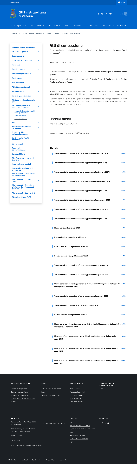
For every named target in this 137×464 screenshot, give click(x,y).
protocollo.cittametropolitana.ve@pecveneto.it (27, 445)
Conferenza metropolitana (20, 395)
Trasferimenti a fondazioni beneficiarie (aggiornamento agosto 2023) (81, 209)
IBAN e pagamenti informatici (51, 388)
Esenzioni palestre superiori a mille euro (70, 237)
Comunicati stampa (76, 401)
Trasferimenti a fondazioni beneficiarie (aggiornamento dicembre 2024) (82, 172)
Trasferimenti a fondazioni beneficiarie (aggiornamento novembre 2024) (82, 181)
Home (14, 33)
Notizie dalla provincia (77, 392)
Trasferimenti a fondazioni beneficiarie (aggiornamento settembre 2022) (82, 265)
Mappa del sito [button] (63, 460)
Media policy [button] (12, 460)
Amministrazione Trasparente (30, 33)
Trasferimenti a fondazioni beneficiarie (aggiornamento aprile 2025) (80, 162)
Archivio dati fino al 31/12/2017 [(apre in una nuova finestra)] (62, 62)
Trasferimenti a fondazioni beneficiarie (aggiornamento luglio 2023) (80, 218)
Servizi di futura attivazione (50, 395)
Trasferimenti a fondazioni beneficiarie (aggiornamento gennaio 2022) (81, 296)
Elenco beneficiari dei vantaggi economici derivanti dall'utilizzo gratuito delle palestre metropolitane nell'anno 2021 (87, 285)
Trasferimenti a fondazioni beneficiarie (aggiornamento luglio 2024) (80, 190)
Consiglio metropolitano (19, 392)
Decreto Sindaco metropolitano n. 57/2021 (71, 255)
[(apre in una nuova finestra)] (95, 14)
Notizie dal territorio (77, 395)
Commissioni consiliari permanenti (23, 398)
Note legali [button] (24, 460)
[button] (121, 2)
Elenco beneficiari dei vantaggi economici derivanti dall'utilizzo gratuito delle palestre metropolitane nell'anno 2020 (87, 325)
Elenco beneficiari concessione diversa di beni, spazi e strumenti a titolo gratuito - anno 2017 (86, 362)
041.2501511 (19, 440)
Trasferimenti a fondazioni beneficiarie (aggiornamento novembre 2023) (82, 200)
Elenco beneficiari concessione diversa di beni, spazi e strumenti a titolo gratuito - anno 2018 (86, 349)
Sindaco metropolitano (19, 388)
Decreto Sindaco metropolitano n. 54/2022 (71, 246)
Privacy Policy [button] (50, 460)
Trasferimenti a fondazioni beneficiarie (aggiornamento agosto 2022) (81, 274)
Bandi (101, 388)
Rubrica (13, 401)
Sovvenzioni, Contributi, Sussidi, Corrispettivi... (63, 33)
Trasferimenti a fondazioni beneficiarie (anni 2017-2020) (76, 305)
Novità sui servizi (76, 398)
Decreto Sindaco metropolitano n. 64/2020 (71, 314)
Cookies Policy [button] (36, 460)
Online (43, 392)
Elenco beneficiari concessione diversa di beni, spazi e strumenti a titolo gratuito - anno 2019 (86, 337)
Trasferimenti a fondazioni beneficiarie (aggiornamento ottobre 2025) (81, 153)
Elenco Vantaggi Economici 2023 (67, 227)
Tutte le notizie (75, 388)
